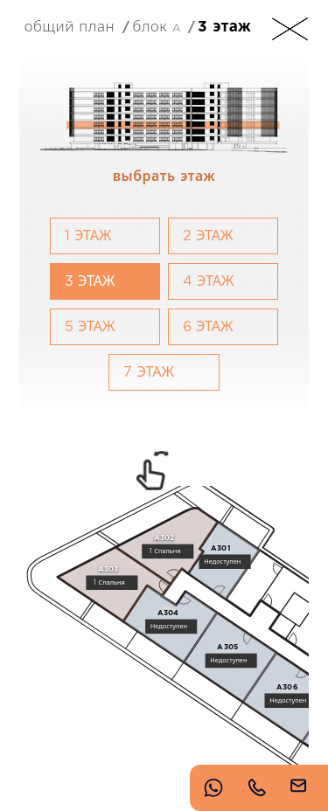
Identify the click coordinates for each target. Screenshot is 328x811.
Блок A (156, 26)
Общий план (69, 26)
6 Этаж (208, 327)
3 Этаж (224, 26)
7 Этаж (148, 372)
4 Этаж (208, 281)
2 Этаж (208, 236)
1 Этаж (88, 236)
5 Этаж (90, 327)
